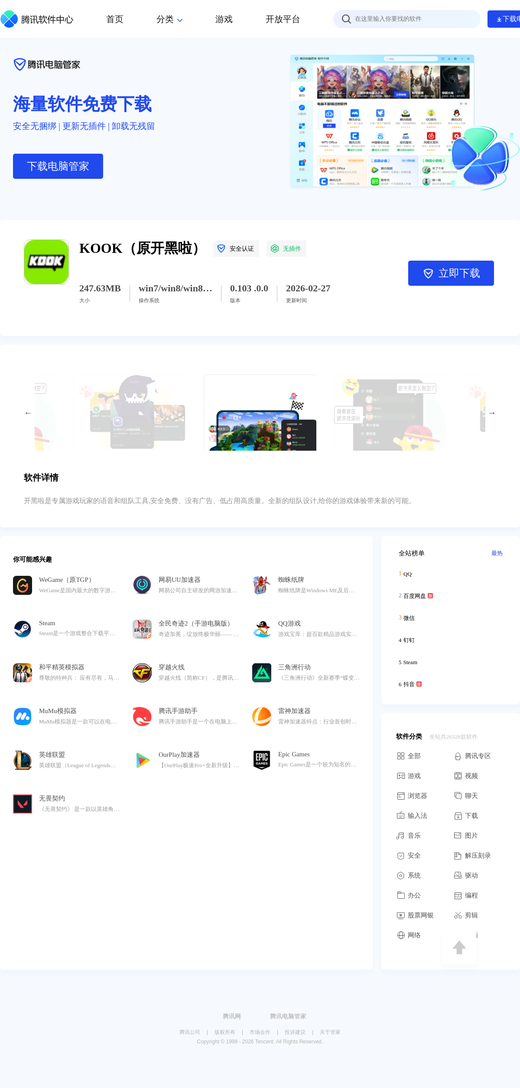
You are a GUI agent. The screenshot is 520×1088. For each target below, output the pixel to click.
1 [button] (247, 457)
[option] (260, 413)
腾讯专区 (472, 756)
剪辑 (465, 915)
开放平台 (283, 19)
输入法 (411, 815)
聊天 (465, 796)
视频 (465, 776)
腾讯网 (232, 1016)
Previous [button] (28, 412)
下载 (465, 815)
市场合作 (260, 1032)
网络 (408, 935)
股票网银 (415, 915)
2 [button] (260, 457)
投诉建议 (295, 1032)
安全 (408, 855)
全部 (408, 756)
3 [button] (273, 457)
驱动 (465, 875)
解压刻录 (472, 855)
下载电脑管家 (58, 166)
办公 (408, 895)
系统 (408, 875)
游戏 (408, 776)
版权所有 (224, 1032)
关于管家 (330, 1032)
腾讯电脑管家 (288, 1016)
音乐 (408, 835)
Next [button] (492, 412)
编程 (465, 895)
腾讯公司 (189, 1032)
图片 (465, 835)
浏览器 (411, 796)
